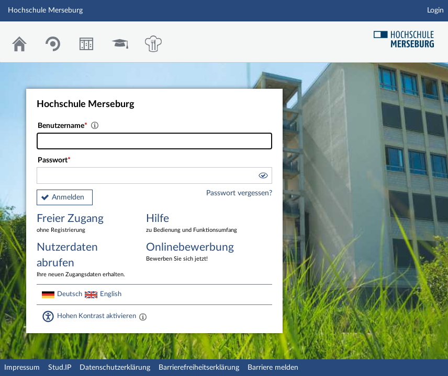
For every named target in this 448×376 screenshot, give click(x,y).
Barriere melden (273, 367)
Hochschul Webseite (408, 35)
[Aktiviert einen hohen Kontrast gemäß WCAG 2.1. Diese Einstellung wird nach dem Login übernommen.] (143, 316)
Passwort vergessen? (239, 193)
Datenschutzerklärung (115, 367)
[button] (262, 177)
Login (435, 10)
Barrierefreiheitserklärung (199, 367)
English (110, 294)
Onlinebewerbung (193, 252)
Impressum (22, 367)
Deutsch (69, 294)
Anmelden (68, 197)
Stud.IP (59, 367)
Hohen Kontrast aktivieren (96, 316)
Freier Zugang (84, 223)
